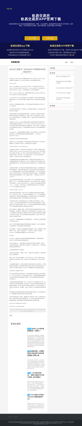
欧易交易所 (15, 62)
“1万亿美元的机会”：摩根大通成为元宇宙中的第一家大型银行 (35, 375)
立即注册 (49, 38)
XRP (29, 351)
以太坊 (29, 373)
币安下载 (30, 328)
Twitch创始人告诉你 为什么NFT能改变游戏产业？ (35, 397)
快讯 (72, 62)
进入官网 (32, 38)
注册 (72, 55)
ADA (29, 394)
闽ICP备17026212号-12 (44, 424)
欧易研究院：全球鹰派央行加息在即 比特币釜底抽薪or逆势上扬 (35, 353)
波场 (21, 73)
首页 (66, 62)
